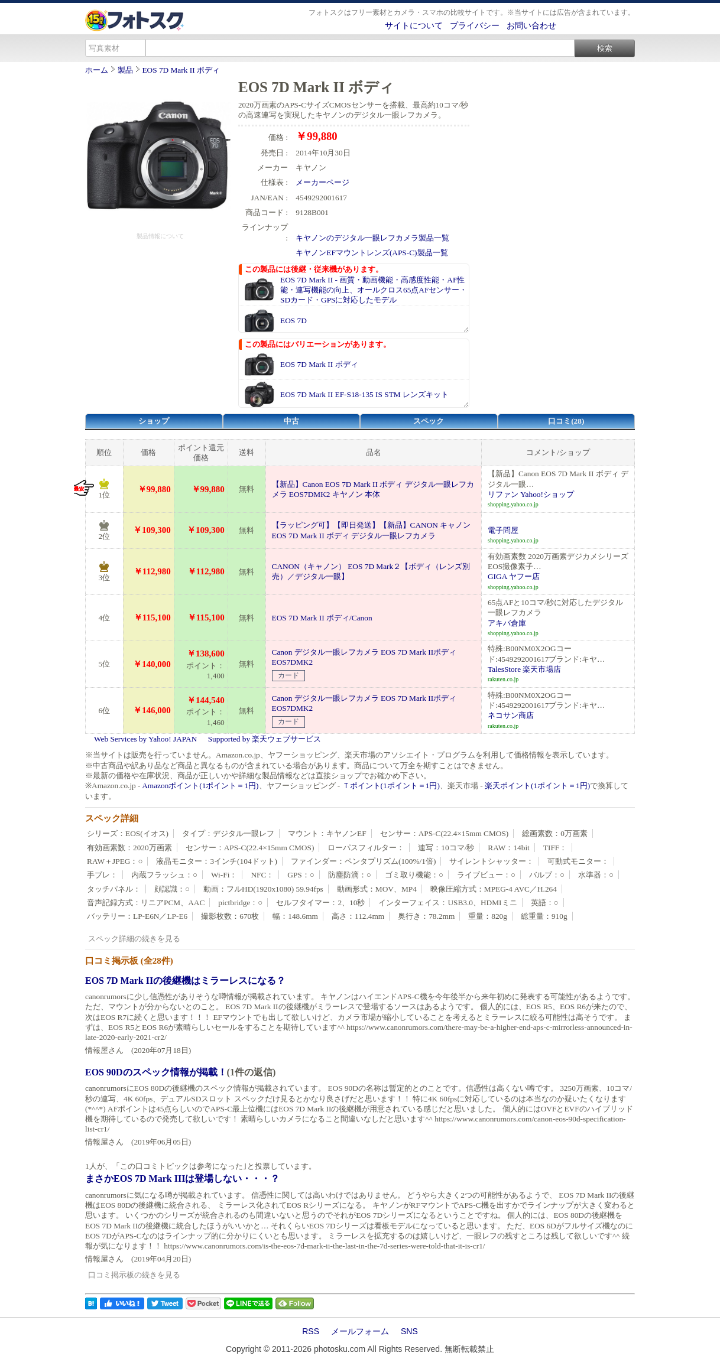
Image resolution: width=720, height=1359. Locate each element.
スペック (428, 421)
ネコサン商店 (511, 715)
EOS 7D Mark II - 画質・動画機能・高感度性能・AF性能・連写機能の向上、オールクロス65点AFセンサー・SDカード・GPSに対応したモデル (373, 290)
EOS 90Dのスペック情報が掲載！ (156, 1072)
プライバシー (475, 25)
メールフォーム (360, 1331)
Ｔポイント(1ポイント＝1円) (391, 785)
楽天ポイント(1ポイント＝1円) (537, 785)
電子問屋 (503, 530)
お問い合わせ (531, 25)
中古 (291, 421)
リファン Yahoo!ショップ (531, 494)
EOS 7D (293, 320)
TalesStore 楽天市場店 (524, 669)
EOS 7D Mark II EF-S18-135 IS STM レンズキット (364, 394)
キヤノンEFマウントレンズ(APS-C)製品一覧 (371, 252)
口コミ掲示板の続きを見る (134, 1274)
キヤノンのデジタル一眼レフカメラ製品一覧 (372, 237)
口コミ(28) (566, 421)
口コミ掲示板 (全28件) (129, 960)
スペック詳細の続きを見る (134, 938)
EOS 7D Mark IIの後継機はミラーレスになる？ (185, 981)
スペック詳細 (111, 818)
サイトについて (414, 25)
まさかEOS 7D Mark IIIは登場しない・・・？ (182, 1178)
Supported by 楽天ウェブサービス (265, 738)
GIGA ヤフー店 (514, 576)
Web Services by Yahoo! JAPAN (145, 738)
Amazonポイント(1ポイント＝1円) (200, 785)
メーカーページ (322, 182)
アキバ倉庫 (507, 623)
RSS (310, 1331)
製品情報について (160, 236)
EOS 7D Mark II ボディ (181, 70)
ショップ (153, 421)
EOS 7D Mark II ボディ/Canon (322, 617)
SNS (409, 1331)
